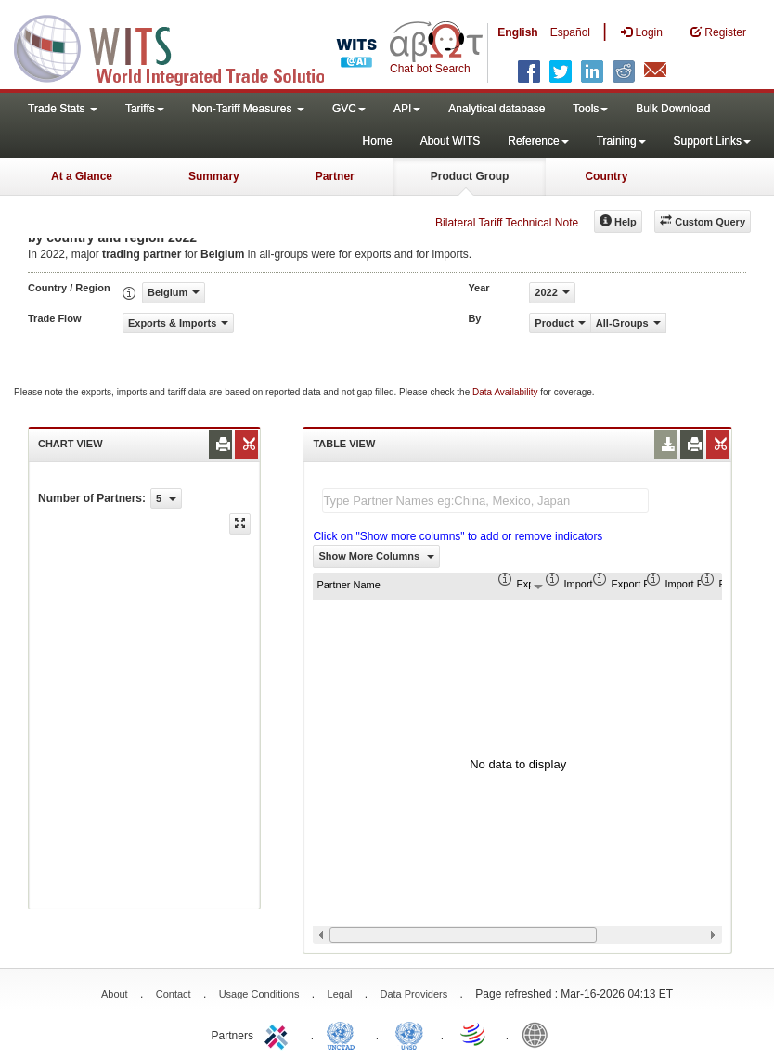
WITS (185, 46)
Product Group (470, 176)
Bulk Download (673, 108)
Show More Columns (376, 555)
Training (621, 141)
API (406, 108)
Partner (335, 176)
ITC (279, 1033)
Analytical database (496, 108)
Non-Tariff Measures (248, 108)
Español (570, 32)
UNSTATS (409, 1033)
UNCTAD (344, 1033)
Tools (590, 108)
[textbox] (485, 500)
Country (606, 176)
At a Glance (81, 176)
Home (378, 141)
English (517, 32)
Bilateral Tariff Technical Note (506, 222)
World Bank (539, 1033)
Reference (538, 141)
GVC (349, 108)
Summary (213, 176)
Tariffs (144, 108)
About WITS (450, 141)
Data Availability (506, 392)
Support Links (712, 141)
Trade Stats (62, 108)
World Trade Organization (474, 1033)
